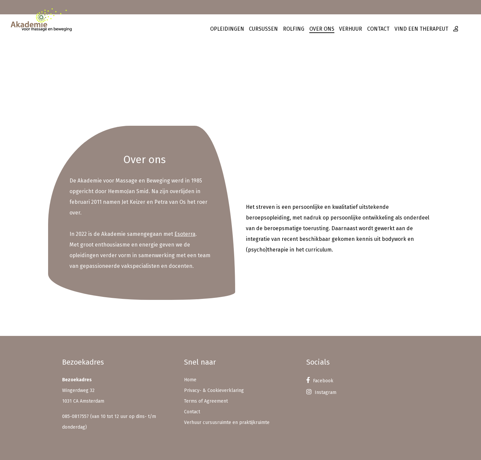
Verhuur (350, 29)
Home (190, 380)
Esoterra (184, 234)
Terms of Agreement (206, 401)
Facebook (319, 381)
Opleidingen (227, 29)
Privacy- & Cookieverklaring (214, 390)
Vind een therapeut (421, 29)
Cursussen (263, 29)
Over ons (321, 29)
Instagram (321, 392)
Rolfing (293, 29)
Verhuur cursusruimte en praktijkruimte (227, 422)
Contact (378, 29)
